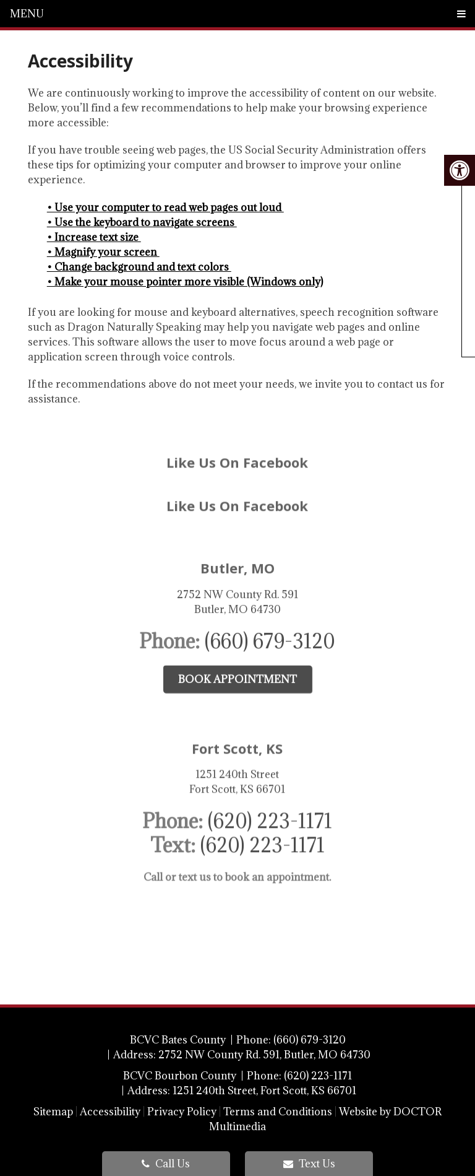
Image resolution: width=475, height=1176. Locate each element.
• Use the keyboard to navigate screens (142, 222)
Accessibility (110, 1111)
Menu (27, 13)
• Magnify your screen (103, 252)
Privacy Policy (181, 1111)
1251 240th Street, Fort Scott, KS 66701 (264, 1090)
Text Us (309, 1163)
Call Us (166, 1163)
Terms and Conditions (277, 1111)
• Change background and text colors (139, 267)
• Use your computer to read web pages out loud (165, 207)
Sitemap (53, 1111)
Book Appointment (237, 647)
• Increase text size (94, 237)
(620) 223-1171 (269, 786)
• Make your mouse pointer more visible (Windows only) (185, 282)
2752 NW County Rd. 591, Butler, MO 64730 (264, 1054)
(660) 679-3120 (269, 609)
